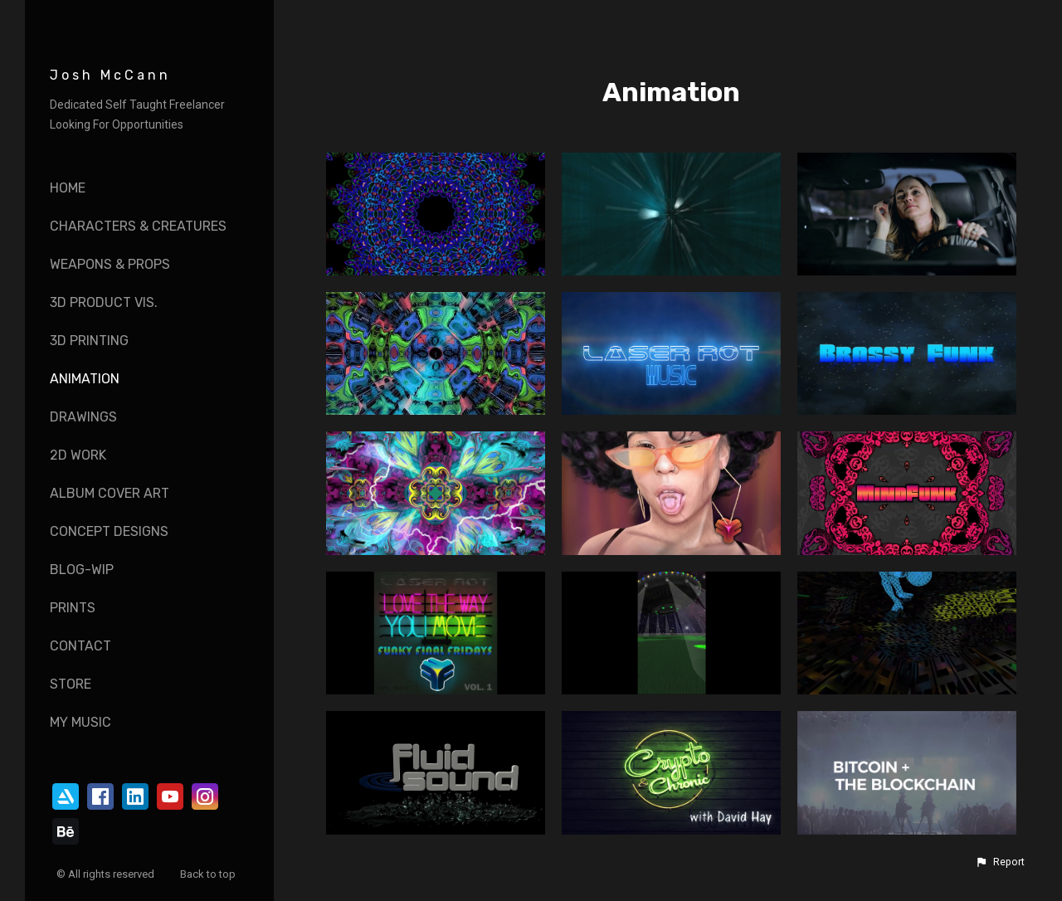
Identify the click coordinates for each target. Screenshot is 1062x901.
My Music (80, 722)
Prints (72, 608)
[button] (999, 862)
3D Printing (89, 340)
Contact (80, 646)
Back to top (209, 874)
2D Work (78, 455)
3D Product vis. (104, 302)
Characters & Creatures (138, 226)
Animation (84, 379)
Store (70, 684)
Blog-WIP (82, 569)
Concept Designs (109, 531)
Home (67, 188)
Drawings (83, 417)
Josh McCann (110, 75)
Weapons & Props (110, 264)
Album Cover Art (109, 493)
